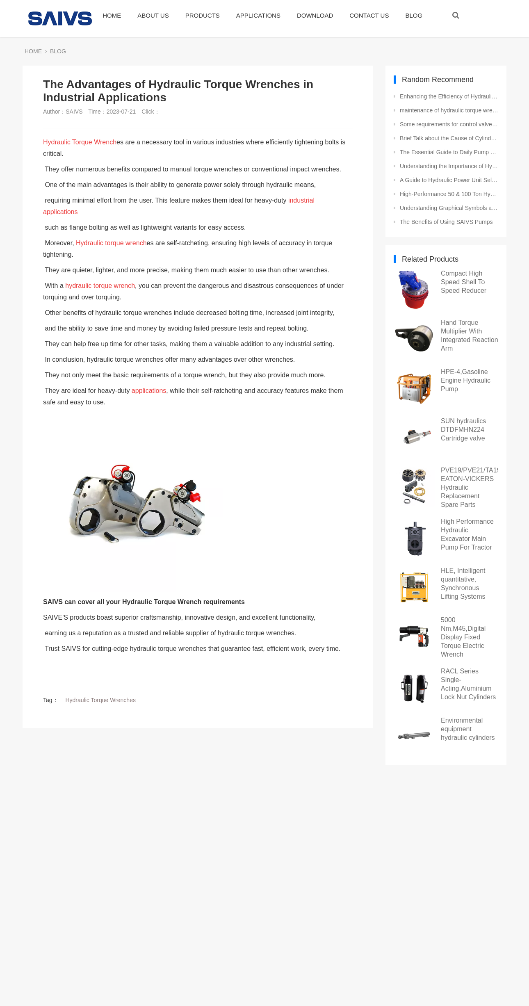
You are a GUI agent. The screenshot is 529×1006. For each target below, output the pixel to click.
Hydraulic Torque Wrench (79, 142)
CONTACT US (369, 15)
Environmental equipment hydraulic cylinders (468, 729)
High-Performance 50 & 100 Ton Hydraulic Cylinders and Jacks (449, 194)
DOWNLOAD (315, 15)
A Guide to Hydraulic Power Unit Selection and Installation (449, 180)
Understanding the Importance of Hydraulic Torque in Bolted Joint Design (449, 166)
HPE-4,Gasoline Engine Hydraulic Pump (465, 380)
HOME (112, 15)
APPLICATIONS (258, 15)
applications (149, 390)
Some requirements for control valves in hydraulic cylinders (449, 124)
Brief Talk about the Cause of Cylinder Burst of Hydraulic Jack (449, 138)
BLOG (413, 15)
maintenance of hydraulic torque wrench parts (449, 110)
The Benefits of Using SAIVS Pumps (446, 222)
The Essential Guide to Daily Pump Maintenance (449, 152)
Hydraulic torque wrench (111, 243)
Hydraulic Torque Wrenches (100, 700)
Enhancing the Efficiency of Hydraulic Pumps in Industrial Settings (449, 96)
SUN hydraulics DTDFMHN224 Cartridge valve (463, 429)
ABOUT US (153, 15)
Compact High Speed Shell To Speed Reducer (463, 282)
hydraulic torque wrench (100, 285)
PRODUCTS (202, 15)
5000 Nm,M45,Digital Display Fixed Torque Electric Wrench (463, 637)
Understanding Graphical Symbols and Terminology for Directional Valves (449, 208)
